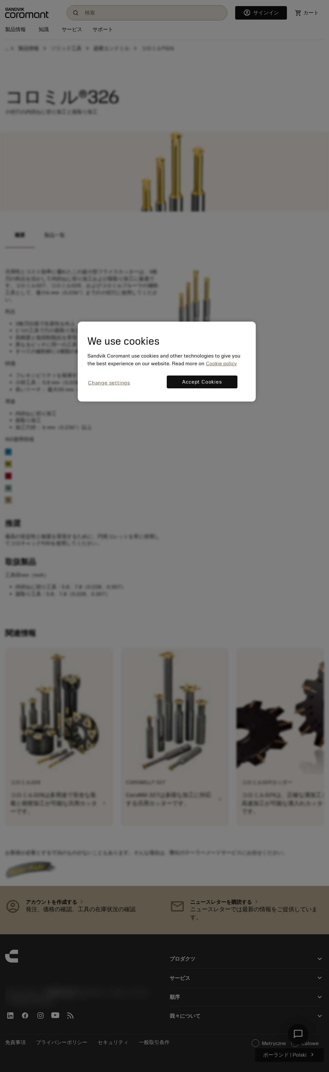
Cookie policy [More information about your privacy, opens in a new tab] (221, 363)
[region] (167, 362)
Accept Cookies (202, 382)
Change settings (109, 383)
